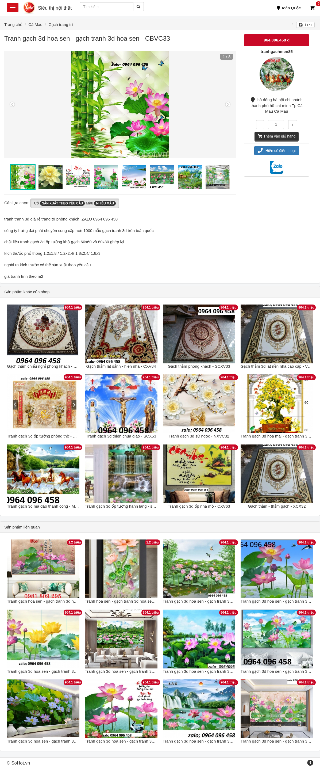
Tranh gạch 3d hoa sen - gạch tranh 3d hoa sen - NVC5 (56, 671)
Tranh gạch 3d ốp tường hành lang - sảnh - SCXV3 (130, 506)
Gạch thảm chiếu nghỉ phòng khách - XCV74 (46, 366)
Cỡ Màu (75, 203)
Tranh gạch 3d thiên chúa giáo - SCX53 (121, 436)
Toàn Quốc (289, 8)
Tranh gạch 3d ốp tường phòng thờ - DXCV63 (47, 436)
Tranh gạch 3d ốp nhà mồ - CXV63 (199, 506)
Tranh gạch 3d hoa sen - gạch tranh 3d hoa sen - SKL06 (213, 671)
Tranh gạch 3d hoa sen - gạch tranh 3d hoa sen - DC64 (134, 671)
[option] (120, 104)
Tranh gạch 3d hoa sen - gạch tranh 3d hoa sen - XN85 (212, 601)
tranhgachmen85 (277, 51)
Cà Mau (35, 24)
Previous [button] (12, 104)
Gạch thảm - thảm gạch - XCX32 (277, 506)
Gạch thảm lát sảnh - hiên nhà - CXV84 (121, 366)
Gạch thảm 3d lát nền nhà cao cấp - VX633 (279, 366)
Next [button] (227, 104)
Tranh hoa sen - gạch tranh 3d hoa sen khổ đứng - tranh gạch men (144, 601)
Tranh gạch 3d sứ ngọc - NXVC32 (199, 436)
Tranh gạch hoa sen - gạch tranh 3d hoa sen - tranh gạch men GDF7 (68, 601)
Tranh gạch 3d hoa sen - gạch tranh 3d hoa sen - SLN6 (56, 741)
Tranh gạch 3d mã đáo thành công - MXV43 (46, 506)
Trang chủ (13, 24)
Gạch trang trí (60, 24)
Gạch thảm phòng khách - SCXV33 (199, 366)
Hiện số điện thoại (277, 151)
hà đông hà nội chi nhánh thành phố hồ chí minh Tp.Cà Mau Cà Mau (277, 105)
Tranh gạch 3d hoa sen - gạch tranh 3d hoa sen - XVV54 (135, 741)
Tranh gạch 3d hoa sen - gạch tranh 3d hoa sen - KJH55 (213, 741)
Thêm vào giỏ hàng (276, 136)
